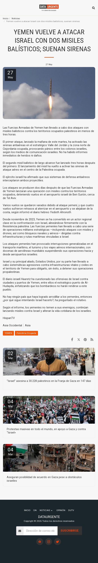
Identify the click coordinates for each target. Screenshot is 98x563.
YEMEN (8, 333)
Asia (27, 325)
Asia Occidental (12, 325)
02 (10, 355)
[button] (4, 7)
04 (10, 403)
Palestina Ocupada (26, 333)
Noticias (16, 18)
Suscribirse (70, 530)
